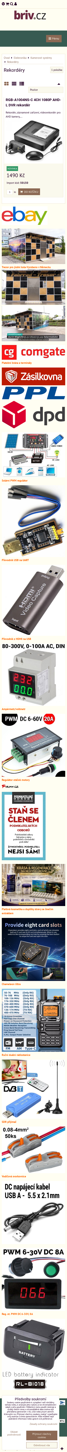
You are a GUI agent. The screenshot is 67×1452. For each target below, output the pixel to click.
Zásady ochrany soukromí (43, 1424)
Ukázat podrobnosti (14, 1433)
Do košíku (29, 192)
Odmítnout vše (42, 1445)
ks (11, 192)
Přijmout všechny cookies (41, 1435)
